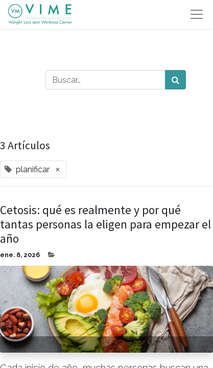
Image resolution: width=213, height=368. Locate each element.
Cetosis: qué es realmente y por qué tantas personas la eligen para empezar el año (105, 224)
